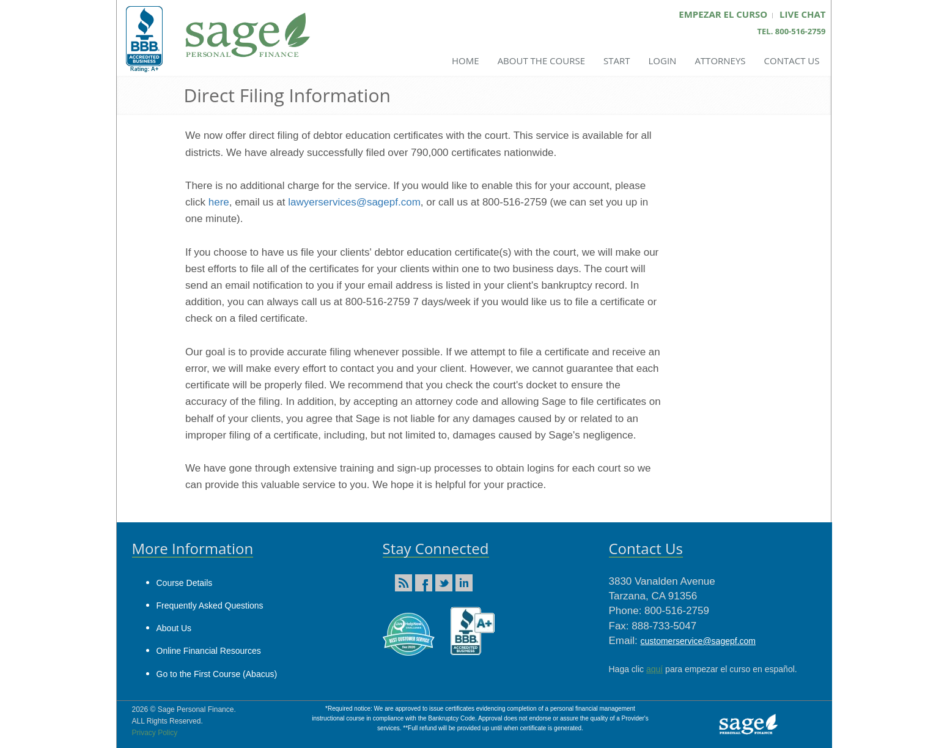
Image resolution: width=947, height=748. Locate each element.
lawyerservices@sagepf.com (354, 202)
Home (465, 60)
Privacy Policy (155, 732)
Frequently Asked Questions (210, 605)
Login (662, 60)
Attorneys (720, 60)
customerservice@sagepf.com (698, 641)
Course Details (185, 583)
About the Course (541, 60)
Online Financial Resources (209, 651)
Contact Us (792, 60)
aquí (654, 669)
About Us (174, 628)
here (218, 202)
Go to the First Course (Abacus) (217, 674)
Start (616, 60)
